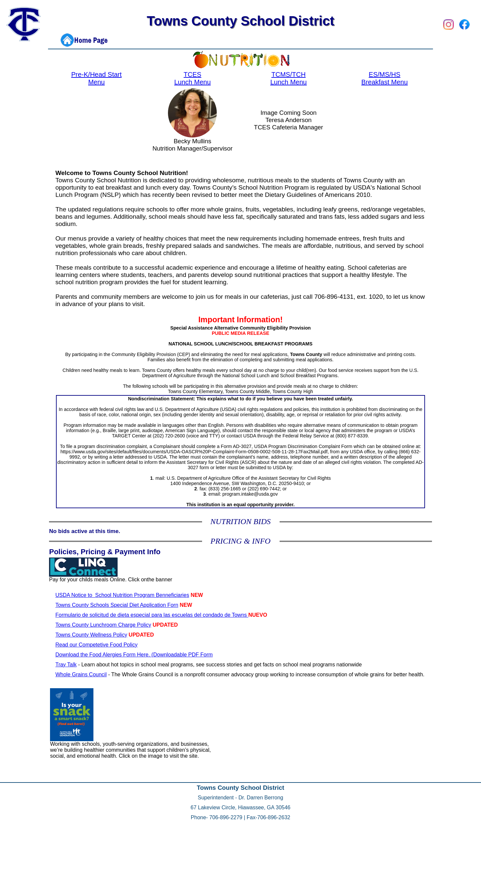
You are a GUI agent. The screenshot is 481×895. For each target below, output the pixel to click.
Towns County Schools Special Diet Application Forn (116, 605)
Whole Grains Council (81, 674)
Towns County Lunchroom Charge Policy (103, 625)
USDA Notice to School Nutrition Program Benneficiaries (122, 595)
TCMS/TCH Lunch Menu (288, 78)
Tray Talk (66, 664)
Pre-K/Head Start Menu (96, 78)
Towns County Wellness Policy (91, 635)
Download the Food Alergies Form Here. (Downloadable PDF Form (134, 654)
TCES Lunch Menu (192, 78)
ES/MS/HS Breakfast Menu (384, 78)
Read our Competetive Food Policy (96, 645)
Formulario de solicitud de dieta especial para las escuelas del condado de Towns (151, 615)
